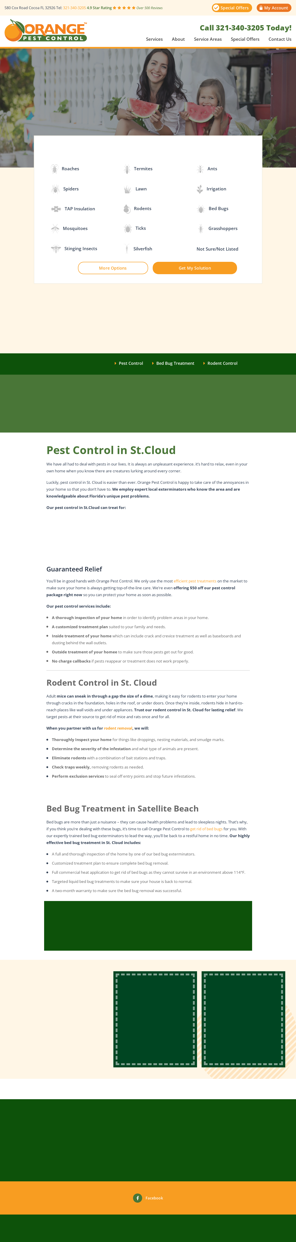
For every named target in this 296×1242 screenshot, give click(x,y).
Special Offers (245, 39)
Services (154, 39)
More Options (113, 268)
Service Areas (208, 39)
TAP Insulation (73, 209)
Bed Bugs (212, 209)
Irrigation (211, 189)
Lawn (135, 189)
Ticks (135, 228)
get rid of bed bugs (206, 830)
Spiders (65, 189)
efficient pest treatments (196, 581)
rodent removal (119, 729)
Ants (207, 169)
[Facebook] (137, 1198)
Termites (138, 169)
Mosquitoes (69, 228)
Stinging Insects (74, 249)
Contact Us (280, 39)
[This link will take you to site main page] (46, 30)
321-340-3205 (74, 7)
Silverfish (138, 249)
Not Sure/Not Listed (217, 249)
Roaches (65, 169)
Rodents (137, 209)
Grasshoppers (217, 228)
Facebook (154, 1198)
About (178, 39)
